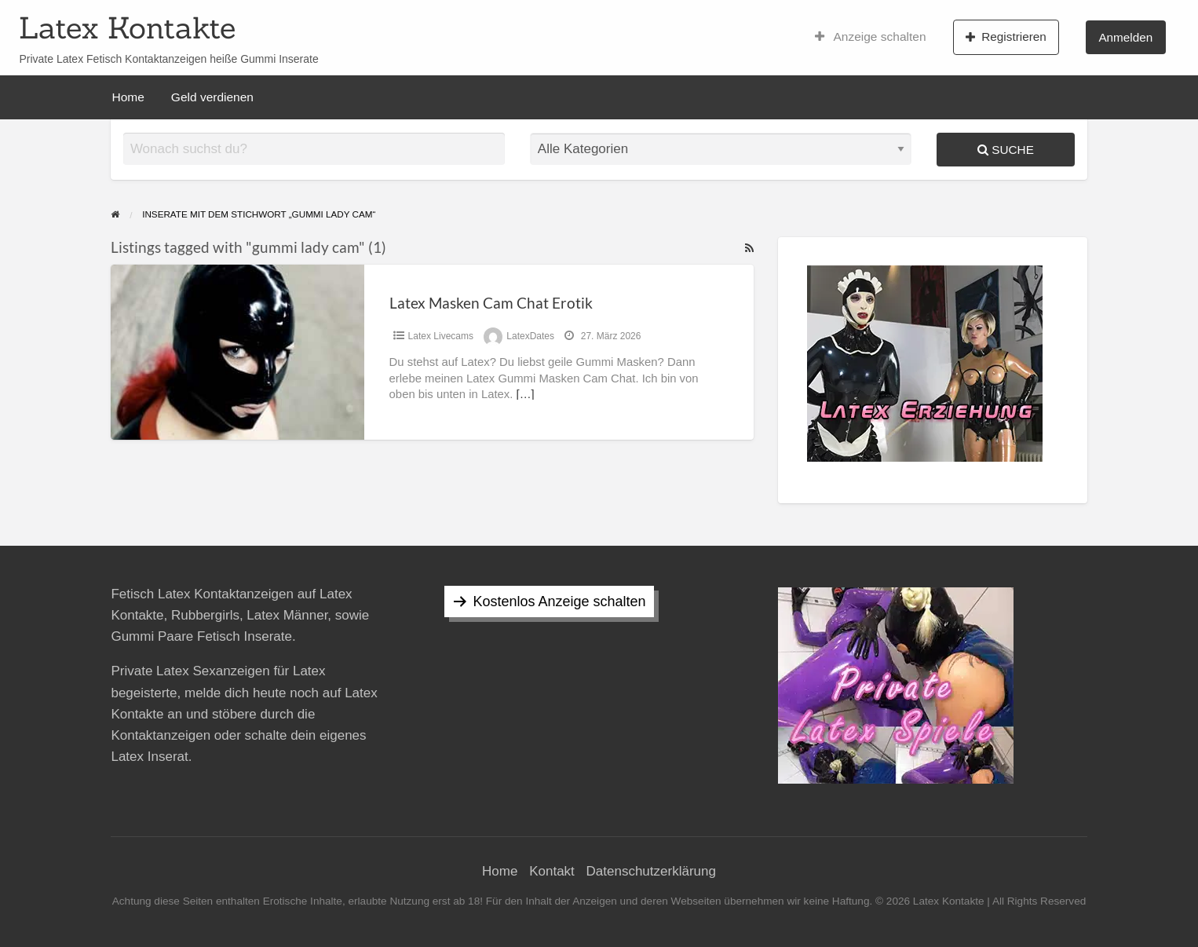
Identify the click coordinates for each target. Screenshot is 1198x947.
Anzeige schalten (870, 37)
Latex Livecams (440, 336)
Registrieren (1006, 37)
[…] (526, 394)
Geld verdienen (212, 97)
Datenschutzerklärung (651, 871)
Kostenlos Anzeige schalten (559, 601)
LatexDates (530, 336)
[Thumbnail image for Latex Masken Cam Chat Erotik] (237, 352)
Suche (1005, 149)
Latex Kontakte (127, 27)
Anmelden (1125, 37)
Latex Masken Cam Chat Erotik (491, 303)
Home (128, 97)
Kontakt (552, 871)
